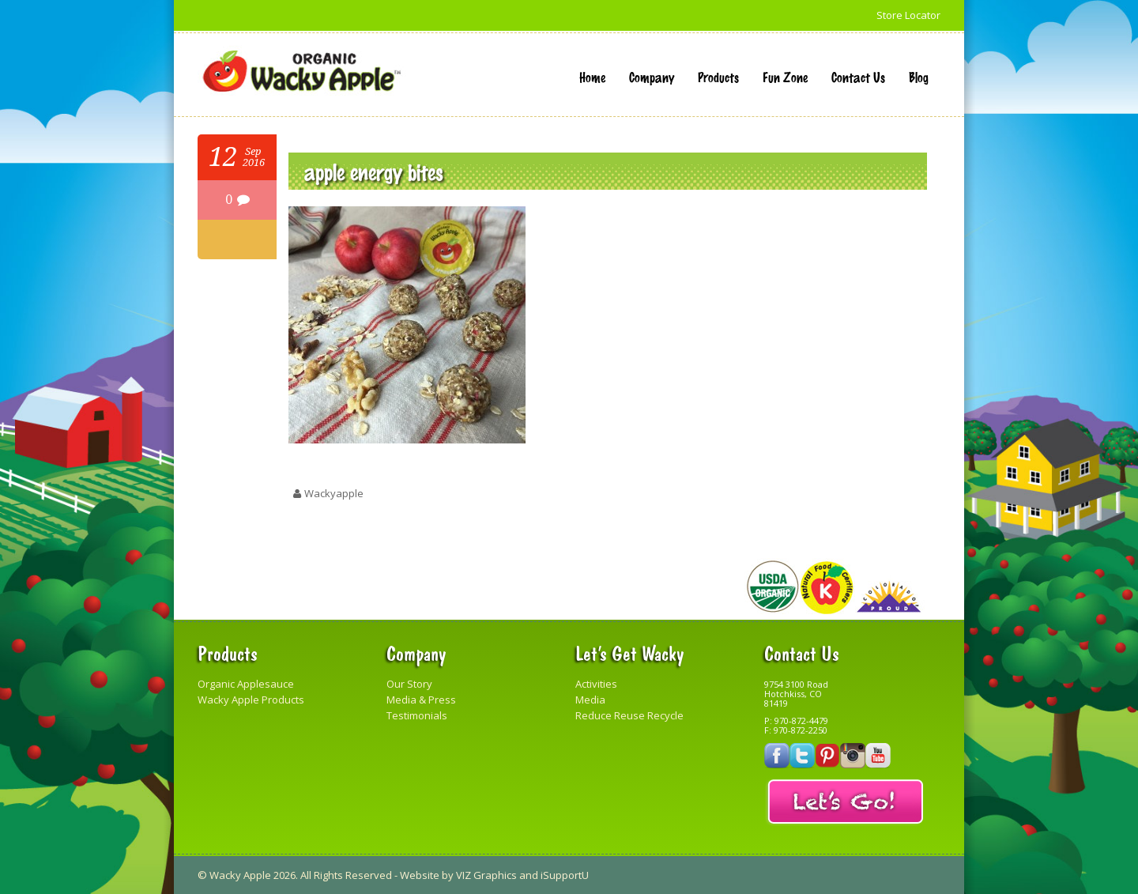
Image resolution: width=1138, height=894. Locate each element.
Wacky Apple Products (251, 700)
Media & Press (421, 700)
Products (718, 76)
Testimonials (416, 715)
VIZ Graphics (486, 875)
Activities (596, 684)
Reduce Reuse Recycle (629, 715)
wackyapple (334, 493)
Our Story (409, 684)
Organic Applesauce (246, 684)
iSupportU (565, 875)
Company (651, 76)
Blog (919, 76)
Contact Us (858, 76)
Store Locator (908, 15)
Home (592, 76)
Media (590, 700)
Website (419, 875)
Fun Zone (785, 76)
